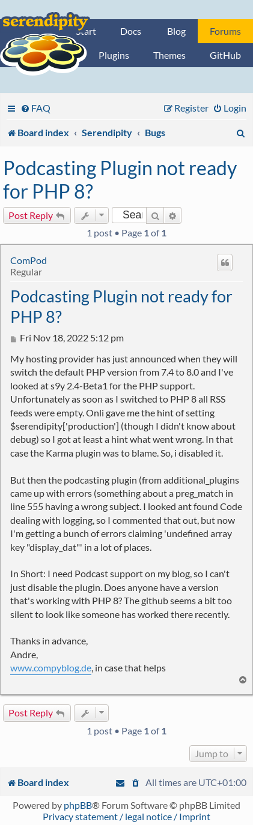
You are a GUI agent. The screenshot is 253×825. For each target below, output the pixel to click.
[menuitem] (35, 107)
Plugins (114, 55)
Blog (176, 31)
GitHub (225, 55)
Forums (225, 31)
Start (86, 31)
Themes (169, 55)
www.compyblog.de (50, 667)
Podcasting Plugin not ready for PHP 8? (120, 179)
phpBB (78, 805)
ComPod (28, 260)
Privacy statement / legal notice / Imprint (126, 816)
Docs (130, 31)
